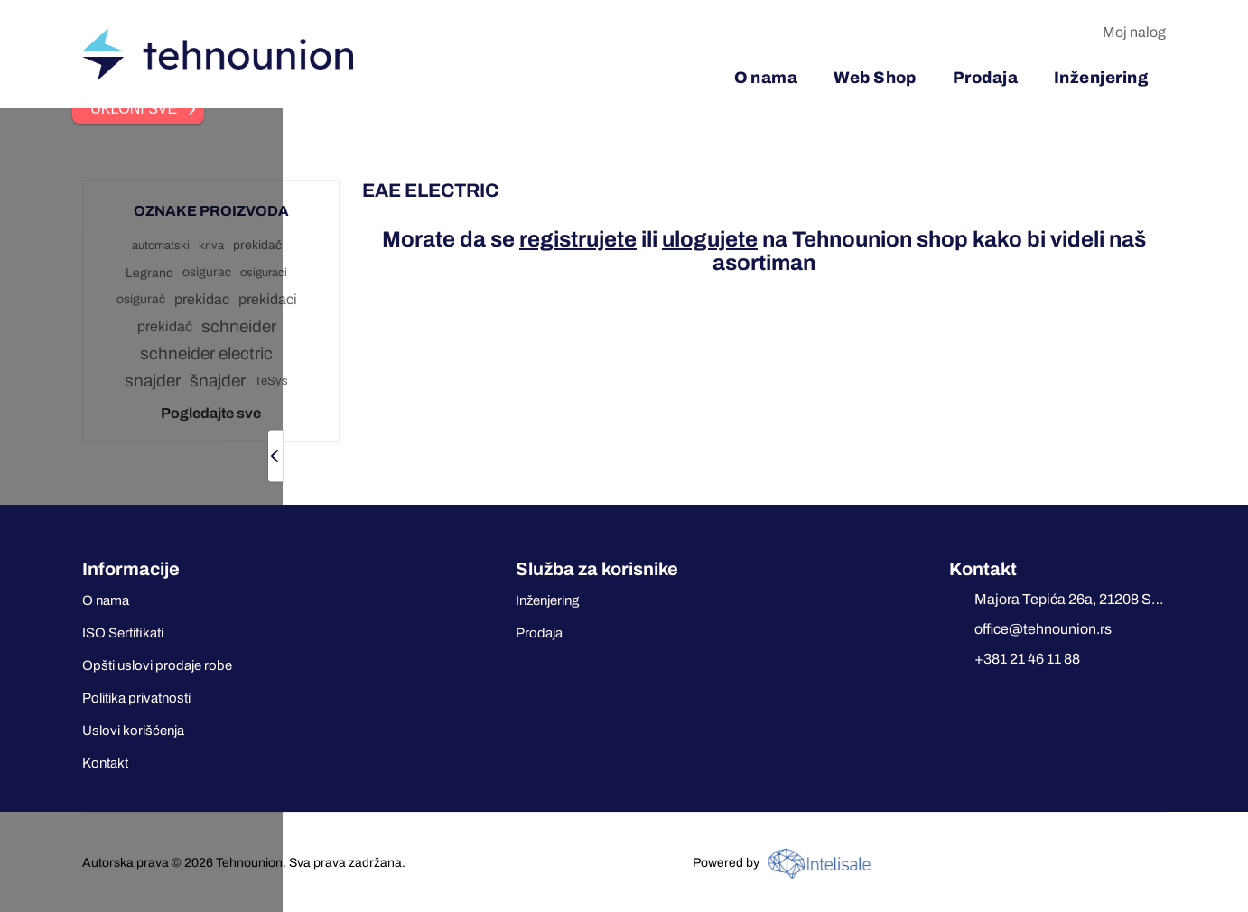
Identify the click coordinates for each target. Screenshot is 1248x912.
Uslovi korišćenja (133, 730)
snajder (153, 380)
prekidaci (267, 299)
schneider (238, 326)
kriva (211, 245)
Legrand (149, 272)
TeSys (271, 381)
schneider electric (206, 353)
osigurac (206, 272)
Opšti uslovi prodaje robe (157, 665)
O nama (105, 600)
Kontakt (105, 763)
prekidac (201, 299)
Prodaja (539, 633)
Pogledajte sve (211, 413)
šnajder (218, 380)
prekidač (257, 245)
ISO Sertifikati (122, 633)
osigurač (140, 299)
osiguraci (263, 272)
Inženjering (547, 600)
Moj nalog (1134, 32)
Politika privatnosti (136, 698)
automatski (161, 245)
